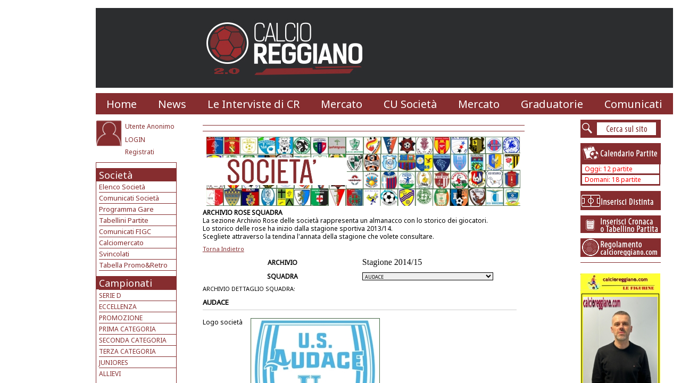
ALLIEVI (110, 373)
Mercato (341, 104)
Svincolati (114, 254)
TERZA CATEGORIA (127, 351)
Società (115, 175)
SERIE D (110, 295)
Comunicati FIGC (125, 231)
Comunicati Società (129, 198)
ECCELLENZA (118, 306)
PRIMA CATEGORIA (127, 329)
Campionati (125, 283)
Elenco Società (122, 187)
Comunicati (633, 104)
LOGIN (135, 139)
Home (121, 104)
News (172, 104)
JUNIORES (113, 362)
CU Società (410, 104)
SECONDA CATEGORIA (133, 340)
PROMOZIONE (121, 317)
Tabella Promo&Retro (133, 265)
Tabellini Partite (123, 220)
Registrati (139, 151)
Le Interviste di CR (253, 104)
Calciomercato (121, 242)
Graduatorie (552, 104)
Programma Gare (126, 209)
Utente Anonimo (150, 126)
